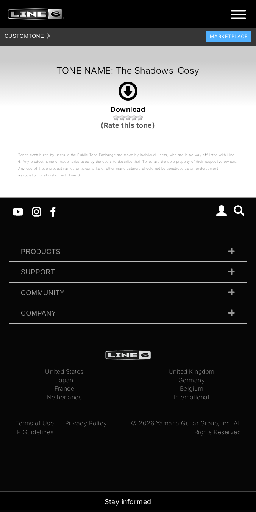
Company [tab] (38, 313)
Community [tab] (43, 293)
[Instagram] (36, 211)
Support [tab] (38, 272)
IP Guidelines (34, 432)
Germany (191, 380)
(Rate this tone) (128, 125)
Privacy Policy (86, 423)
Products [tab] (41, 251)
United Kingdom (192, 371)
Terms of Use (34, 423)
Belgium (192, 388)
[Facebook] (52, 211)
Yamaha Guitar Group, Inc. (194, 423)
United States (64, 371)
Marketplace (229, 36)
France (64, 388)
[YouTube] (18, 211)
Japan (64, 380)
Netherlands (64, 397)
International (192, 397)
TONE (24, 36)
